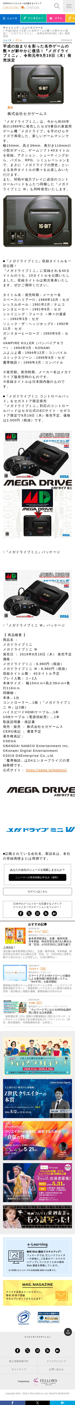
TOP (68, 1332)
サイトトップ (11, 27)
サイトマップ (18, 1369)
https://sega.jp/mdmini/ (46, 770)
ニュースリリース (32, 27)
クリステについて (56, 1361)
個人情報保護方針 (19, 1361)
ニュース (7, 40)
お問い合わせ (56, 1369)
